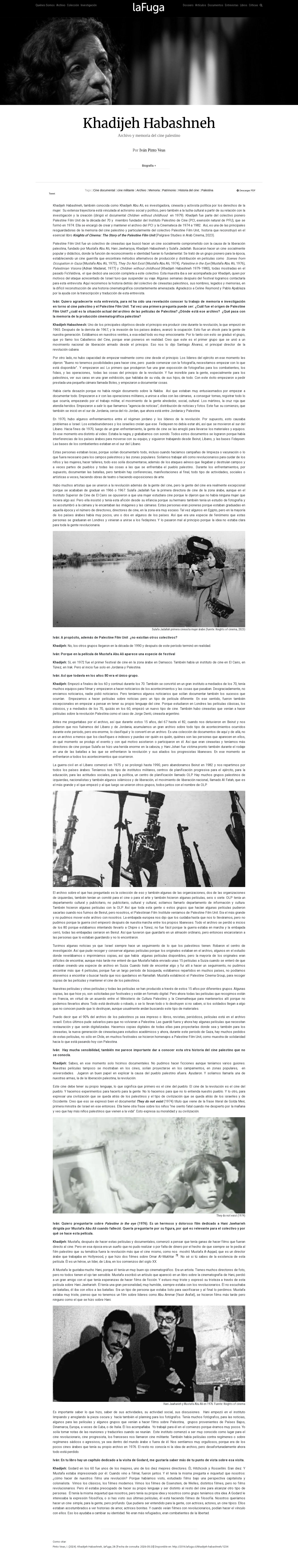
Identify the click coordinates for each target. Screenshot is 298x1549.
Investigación (89, 5)
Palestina (207, 190)
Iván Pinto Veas (152, 150)
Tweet (52, 193)
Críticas (253, 5)
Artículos (200, 5)
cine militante (125, 190)
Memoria (154, 190)
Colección (73, 5)
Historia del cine (188, 190)
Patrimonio (169, 190)
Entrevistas (231, 5)
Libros (243, 5)
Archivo (60, 5)
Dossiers (188, 5)
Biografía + (149, 165)
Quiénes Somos (45, 5)
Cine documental (104, 190)
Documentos (215, 5)
